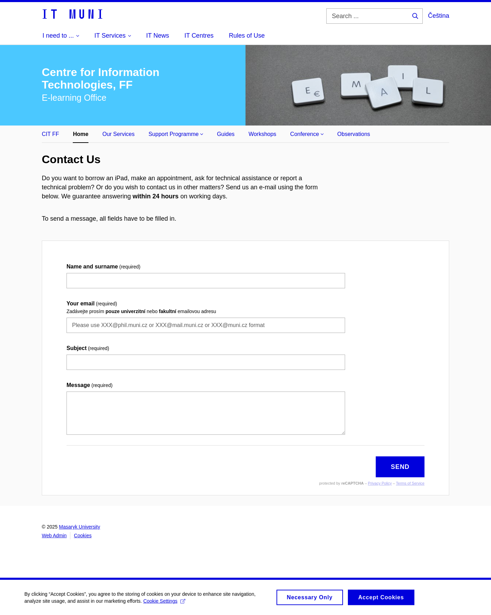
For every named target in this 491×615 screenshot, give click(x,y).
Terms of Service (410, 483)
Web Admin (54, 535)
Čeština (438, 15)
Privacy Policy (380, 483)
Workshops (262, 134)
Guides (226, 134)
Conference (306, 134)
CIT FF (50, 134)
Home (80, 134)
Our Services (118, 134)
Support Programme (175, 134)
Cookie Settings (164, 603)
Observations (353, 134)
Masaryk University (79, 527)
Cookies (83, 535)
